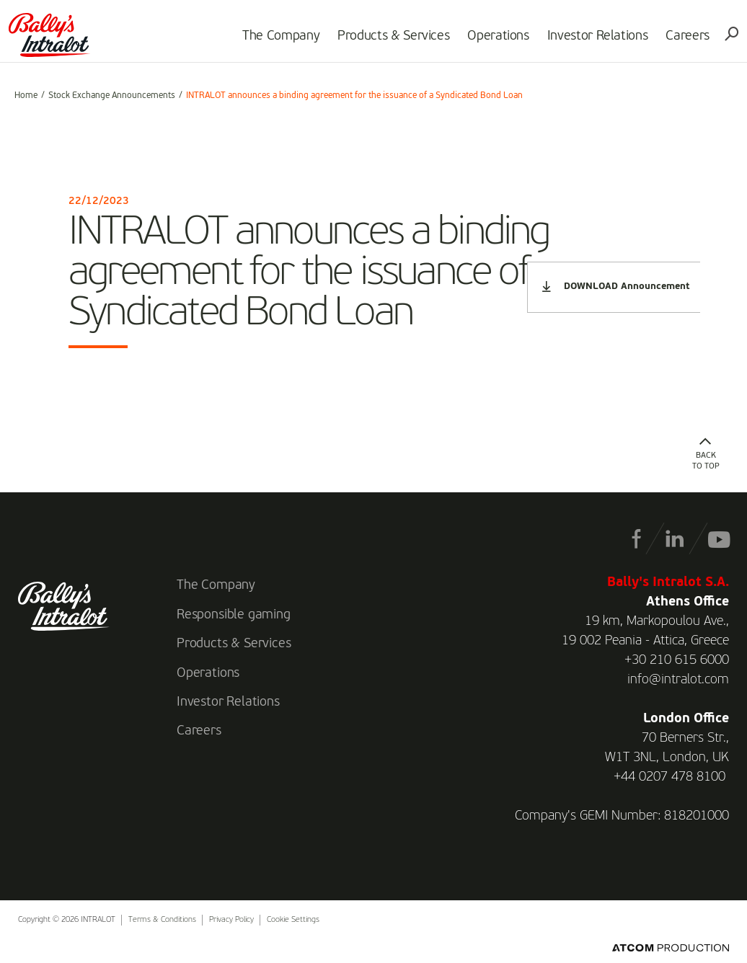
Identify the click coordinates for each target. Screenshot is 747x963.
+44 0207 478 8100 (669, 777)
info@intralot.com (678, 679)
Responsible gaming (234, 615)
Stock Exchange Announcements (111, 96)
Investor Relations (592, 40)
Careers (682, 40)
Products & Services (387, 40)
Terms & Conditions (162, 920)
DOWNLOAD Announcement (615, 286)
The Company (275, 40)
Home (25, 96)
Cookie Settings (293, 920)
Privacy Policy (231, 920)
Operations (492, 40)
